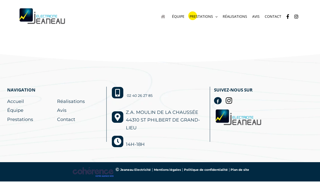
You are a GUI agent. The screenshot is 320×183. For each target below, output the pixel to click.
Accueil (15, 101)
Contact (66, 119)
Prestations (20, 119)
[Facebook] (218, 100)
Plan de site (239, 170)
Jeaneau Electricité (135, 170)
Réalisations (71, 101)
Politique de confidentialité (206, 170)
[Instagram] (229, 100)
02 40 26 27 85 (140, 95)
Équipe (15, 110)
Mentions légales (167, 170)
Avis (61, 110)
